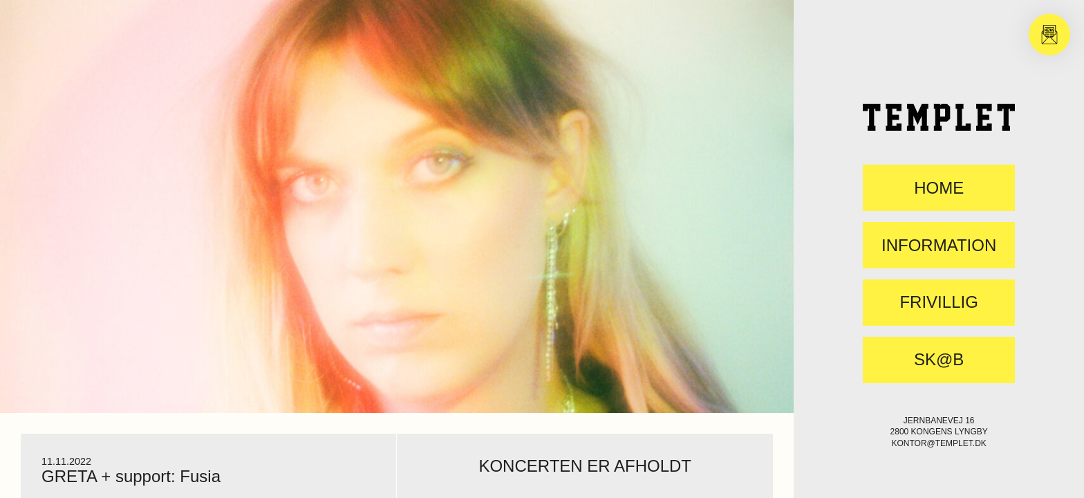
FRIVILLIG (938, 302)
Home (939, 188)
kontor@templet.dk (938, 443)
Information (938, 245)
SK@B (939, 359)
